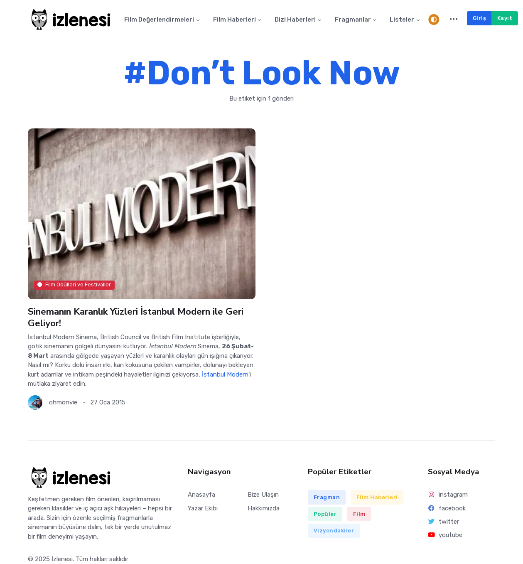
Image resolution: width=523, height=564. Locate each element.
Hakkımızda (264, 508)
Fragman (327, 497)
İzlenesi (62, 559)
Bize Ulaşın (263, 494)
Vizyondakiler (334, 530)
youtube (445, 535)
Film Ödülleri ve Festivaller (74, 285)
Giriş (479, 18)
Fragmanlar (353, 19)
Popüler (325, 514)
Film (359, 514)
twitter (443, 521)
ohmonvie (63, 402)
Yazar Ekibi (203, 508)
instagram (448, 494)
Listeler (402, 19)
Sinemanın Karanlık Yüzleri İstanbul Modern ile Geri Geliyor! (135, 317)
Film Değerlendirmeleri (159, 19)
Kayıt (505, 18)
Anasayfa (201, 494)
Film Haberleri (234, 19)
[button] (454, 19)
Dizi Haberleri (295, 19)
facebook (447, 508)
